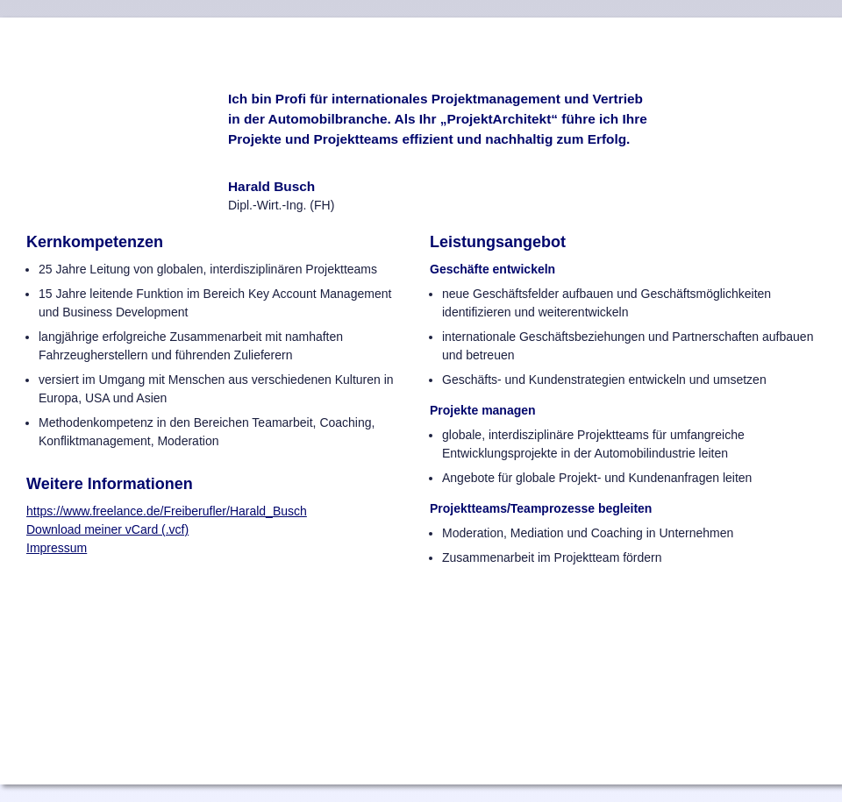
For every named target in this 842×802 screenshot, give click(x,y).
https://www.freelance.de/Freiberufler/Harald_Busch (166, 511)
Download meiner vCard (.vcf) (107, 529)
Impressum (56, 548)
